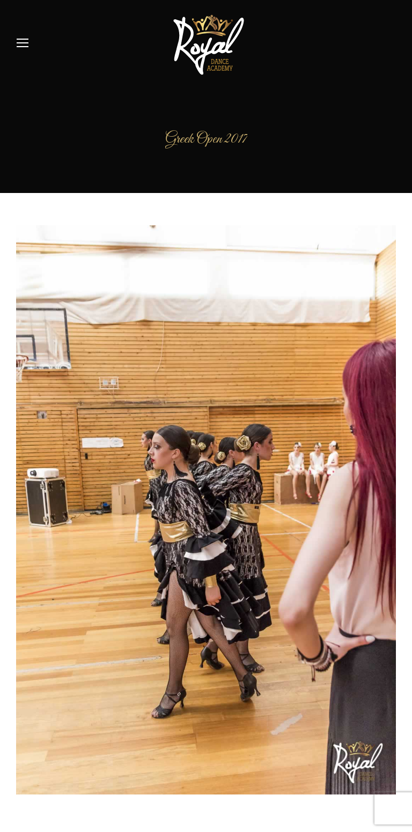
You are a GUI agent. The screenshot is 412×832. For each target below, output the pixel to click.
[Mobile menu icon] (22, 42)
